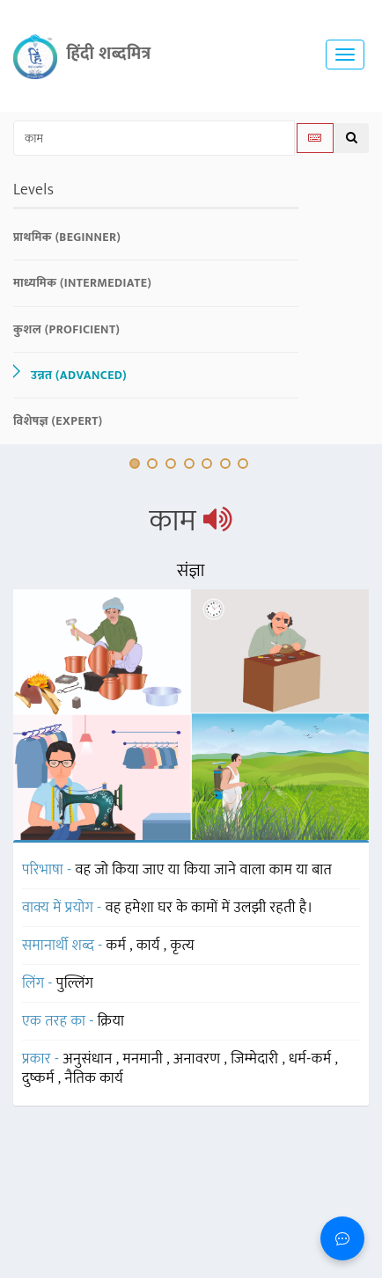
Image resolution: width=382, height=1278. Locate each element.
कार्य (150, 945)
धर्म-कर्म (311, 1059)
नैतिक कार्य (93, 1078)
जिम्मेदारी (256, 1059)
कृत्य (183, 945)
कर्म (118, 945)
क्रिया (111, 1021)
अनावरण (198, 1059)
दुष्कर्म (40, 1078)
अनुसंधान (88, 1059)
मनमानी (144, 1059)
